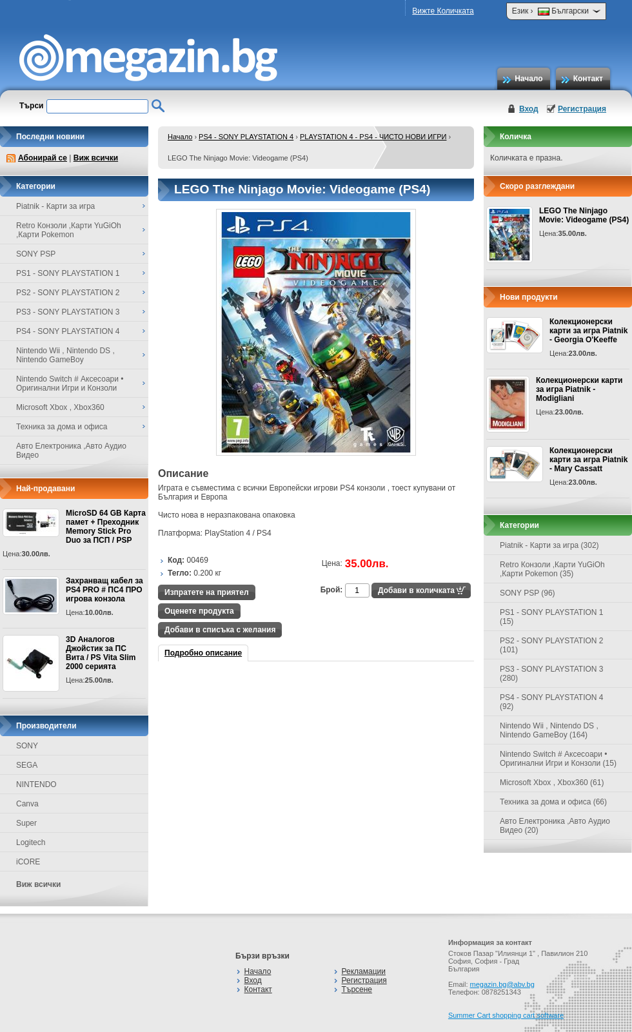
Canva (27, 803)
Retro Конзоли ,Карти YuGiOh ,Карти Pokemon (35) (552, 569)
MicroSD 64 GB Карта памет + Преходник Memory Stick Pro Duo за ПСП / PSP (106, 527)
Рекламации (364, 971)
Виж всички (96, 157)
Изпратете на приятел (206, 592)
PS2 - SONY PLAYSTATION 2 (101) (552, 645)
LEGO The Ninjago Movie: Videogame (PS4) (584, 215)
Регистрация (582, 108)
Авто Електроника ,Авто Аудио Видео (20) (555, 826)
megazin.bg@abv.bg (502, 984)
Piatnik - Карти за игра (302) (549, 545)
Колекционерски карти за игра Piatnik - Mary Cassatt (588, 459)
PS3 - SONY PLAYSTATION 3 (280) (552, 674)
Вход (528, 108)
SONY (27, 745)
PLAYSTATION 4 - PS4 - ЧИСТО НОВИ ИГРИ (373, 137)
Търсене (357, 989)
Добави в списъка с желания (219, 629)
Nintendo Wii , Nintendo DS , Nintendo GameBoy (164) (549, 730)
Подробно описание (203, 652)
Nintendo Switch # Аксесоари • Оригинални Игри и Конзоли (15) (558, 759)
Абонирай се (42, 157)
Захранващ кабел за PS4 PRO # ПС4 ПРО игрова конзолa (104, 589)
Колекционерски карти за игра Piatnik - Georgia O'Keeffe (588, 330)
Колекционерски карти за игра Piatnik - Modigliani (579, 389)
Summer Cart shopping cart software (506, 1015)
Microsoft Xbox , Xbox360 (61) (552, 782)
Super (26, 823)
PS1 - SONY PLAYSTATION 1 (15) (552, 617)
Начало (528, 78)
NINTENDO (36, 784)
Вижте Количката (442, 10)
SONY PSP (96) (527, 593)
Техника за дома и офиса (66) (553, 801)
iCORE (28, 861)
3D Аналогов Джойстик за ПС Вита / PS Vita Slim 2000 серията (100, 653)
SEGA (26, 765)
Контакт (588, 78)
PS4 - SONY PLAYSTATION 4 (246, 137)
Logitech (30, 842)
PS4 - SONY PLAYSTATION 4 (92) (552, 702)
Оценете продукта (199, 611)
